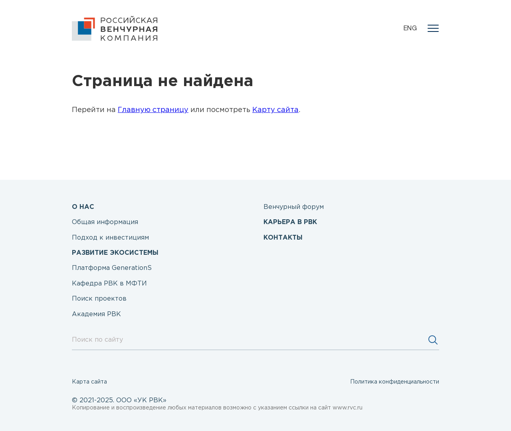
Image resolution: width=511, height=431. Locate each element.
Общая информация (105, 222)
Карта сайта (89, 382)
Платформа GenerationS (112, 268)
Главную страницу (153, 110)
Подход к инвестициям (110, 238)
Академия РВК (96, 314)
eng (410, 28)
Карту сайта (275, 110)
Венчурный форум (293, 207)
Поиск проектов (99, 299)
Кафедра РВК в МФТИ (109, 284)
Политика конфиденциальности (394, 382)
